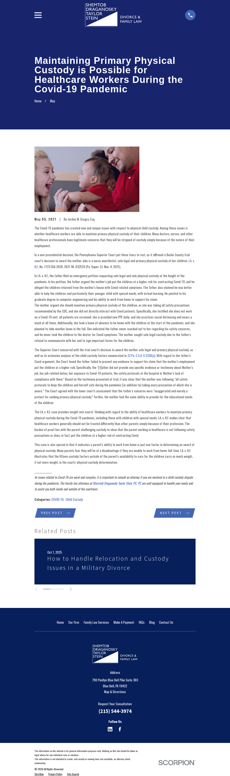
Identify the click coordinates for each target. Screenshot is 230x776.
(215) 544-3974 (115, 711)
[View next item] (72, 589)
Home (60, 622)
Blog (152, 622)
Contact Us (166, 622)
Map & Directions (115, 692)
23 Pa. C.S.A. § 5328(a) (141, 355)
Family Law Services (96, 622)
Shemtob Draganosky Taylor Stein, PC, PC (117, 483)
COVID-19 (57, 499)
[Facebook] (120, 729)
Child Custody (74, 499)
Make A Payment (124, 622)
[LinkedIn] (110, 729)
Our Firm (73, 622)
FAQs (142, 622)
